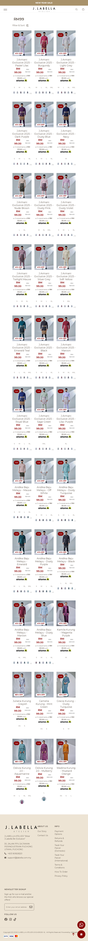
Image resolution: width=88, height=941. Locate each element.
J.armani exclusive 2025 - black (43, 347)
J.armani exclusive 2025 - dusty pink (43, 205)
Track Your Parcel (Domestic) (60, 848)
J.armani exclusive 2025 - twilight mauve (21, 276)
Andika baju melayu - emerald (22, 561)
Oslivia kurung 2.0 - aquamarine (22, 771)
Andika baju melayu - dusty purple (44, 561)
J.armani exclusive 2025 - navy (66, 133)
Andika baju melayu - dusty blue (44, 632)
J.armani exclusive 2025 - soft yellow (66, 276)
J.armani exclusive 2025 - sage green (43, 418)
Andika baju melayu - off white (44, 490)
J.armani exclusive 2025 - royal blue (21, 418)
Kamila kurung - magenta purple (66, 632)
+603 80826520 (13, 853)
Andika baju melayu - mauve (21, 489)
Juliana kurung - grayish (22, 702)
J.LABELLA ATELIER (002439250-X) (31, 932)
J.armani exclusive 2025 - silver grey (43, 276)
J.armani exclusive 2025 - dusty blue (43, 133)
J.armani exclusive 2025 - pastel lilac (21, 62)
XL (30, 87)
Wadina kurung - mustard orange (66, 771)
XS (19, 726)
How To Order (61, 872)
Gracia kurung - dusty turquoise (66, 704)
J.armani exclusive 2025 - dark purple (21, 133)
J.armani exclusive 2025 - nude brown (21, 205)
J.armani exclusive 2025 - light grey (66, 62)
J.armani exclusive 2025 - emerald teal (21, 347)
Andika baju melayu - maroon (22, 632)
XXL (51, 87)
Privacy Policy (61, 876)
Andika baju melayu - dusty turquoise (66, 490)
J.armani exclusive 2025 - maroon (66, 347)
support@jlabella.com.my (17, 858)
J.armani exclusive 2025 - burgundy (43, 62)
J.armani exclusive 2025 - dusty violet (66, 205)
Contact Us (43, 835)
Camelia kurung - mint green (44, 704)
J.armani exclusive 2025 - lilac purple (66, 418)
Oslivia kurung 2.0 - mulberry (44, 769)
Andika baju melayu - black (66, 560)
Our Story (42, 831)
